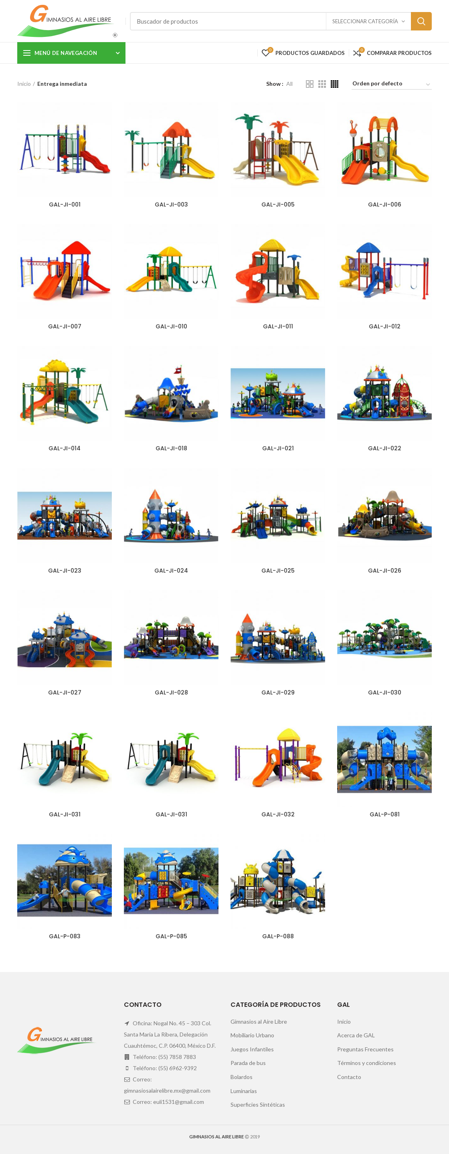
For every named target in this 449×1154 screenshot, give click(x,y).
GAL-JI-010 (171, 326)
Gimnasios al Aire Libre (259, 1021)
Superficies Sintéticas (258, 1104)
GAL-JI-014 (65, 448)
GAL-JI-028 (171, 692)
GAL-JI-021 (278, 448)
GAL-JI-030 (384, 692)
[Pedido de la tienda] (392, 85)
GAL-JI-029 (278, 692)
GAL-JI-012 (384, 326)
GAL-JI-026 (384, 570)
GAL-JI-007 (64, 326)
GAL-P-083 (65, 936)
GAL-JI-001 (65, 204)
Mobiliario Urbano (252, 1035)
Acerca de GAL (356, 1035)
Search (421, 21)
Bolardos (242, 1076)
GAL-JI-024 (171, 570)
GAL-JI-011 (278, 326)
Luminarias (244, 1090)
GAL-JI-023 (64, 570)
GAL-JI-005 (278, 204)
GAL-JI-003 (171, 204)
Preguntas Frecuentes (365, 1049)
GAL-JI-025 (278, 570)
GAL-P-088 (278, 936)
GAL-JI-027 (64, 692)
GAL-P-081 (385, 814)
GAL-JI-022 (384, 448)
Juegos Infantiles (252, 1049)
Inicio (24, 83)
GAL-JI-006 (384, 204)
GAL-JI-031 (65, 814)
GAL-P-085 (171, 936)
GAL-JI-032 (278, 814)
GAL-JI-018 (171, 448)
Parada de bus (248, 1062)
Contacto (349, 1076)
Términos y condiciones (366, 1062)
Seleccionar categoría (365, 21)
